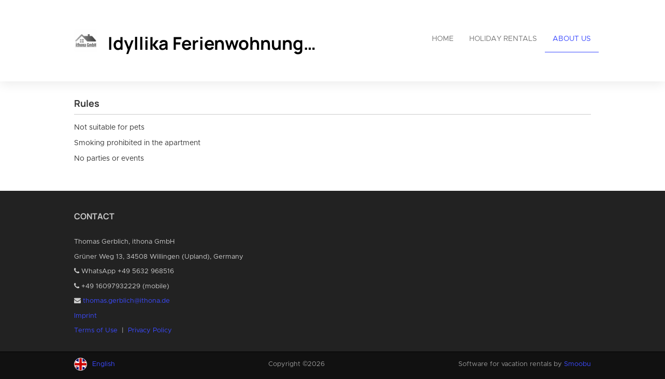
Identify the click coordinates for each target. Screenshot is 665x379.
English (103, 364)
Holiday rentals (503, 39)
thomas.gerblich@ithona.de (126, 301)
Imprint (85, 316)
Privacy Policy (150, 330)
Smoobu (577, 364)
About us (572, 39)
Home (443, 39)
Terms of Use (96, 330)
